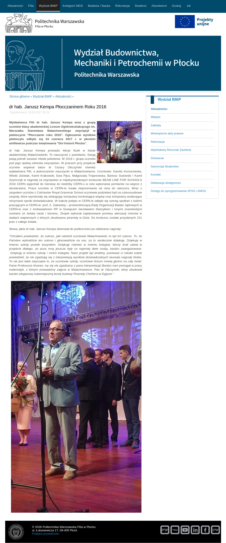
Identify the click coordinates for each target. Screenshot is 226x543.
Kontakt (156, 174)
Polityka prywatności (45, 533)
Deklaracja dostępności (166, 183)
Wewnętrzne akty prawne (167, 133)
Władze (155, 117)
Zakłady (156, 125)
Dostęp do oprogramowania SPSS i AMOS (178, 191)
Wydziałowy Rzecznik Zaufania (171, 149)
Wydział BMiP (169, 99)
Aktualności (159, 109)
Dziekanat (157, 158)
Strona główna (19, 96)
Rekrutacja (158, 141)
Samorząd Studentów (165, 166)
